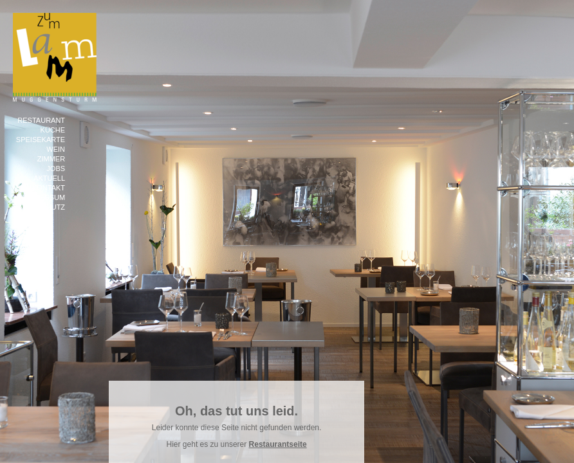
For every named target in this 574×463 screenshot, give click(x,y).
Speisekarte (40, 139)
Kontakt (48, 188)
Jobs (55, 168)
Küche (53, 130)
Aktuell (49, 178)
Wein (55, 149)
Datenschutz (39, 207)
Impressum (43, 197)
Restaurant (41, 120)
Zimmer (51, 159)
